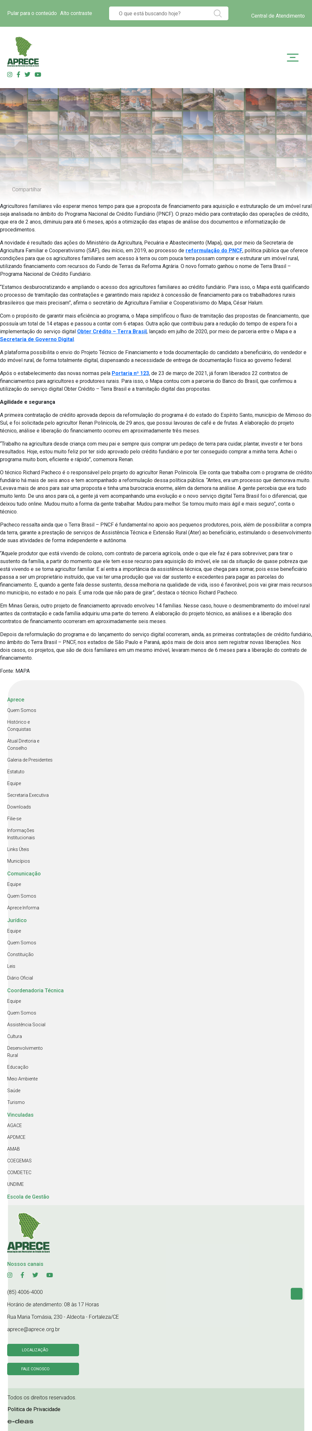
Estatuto (16, 771)
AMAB (13, 1149)
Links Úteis (18, 849)
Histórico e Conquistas (19, 725)
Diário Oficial (20, 978)
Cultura (14, 1036)
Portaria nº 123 (130, 373)
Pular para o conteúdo (32, 13)
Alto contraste (76, 13)
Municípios (18, 861)
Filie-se (14, 818)
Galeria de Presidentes (30, 760)
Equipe (14, 783)
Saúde (13, 1090)
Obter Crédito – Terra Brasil (112, 331)
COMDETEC (19, 1172)
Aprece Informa (23, 907)
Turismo (16, 1102)
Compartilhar (26, 189)
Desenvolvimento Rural (25, 1052)
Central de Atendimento (278, 16)
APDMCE (16, 1137)
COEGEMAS (19, 1160)
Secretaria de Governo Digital (37, 339)
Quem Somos (21, 710)
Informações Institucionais (21, 834)
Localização (35, 1350)
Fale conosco (35, 1369)
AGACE (14, 1125)
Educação (17, 1067)
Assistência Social (26, 1024)
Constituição (20, 954)
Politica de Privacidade (34, 1409)
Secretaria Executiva (28, 795)
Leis (11, 966)
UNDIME (15, 1184)
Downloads (19, 807)
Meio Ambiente (22, 1078)
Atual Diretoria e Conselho (23, 744)
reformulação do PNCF (214, 250)
